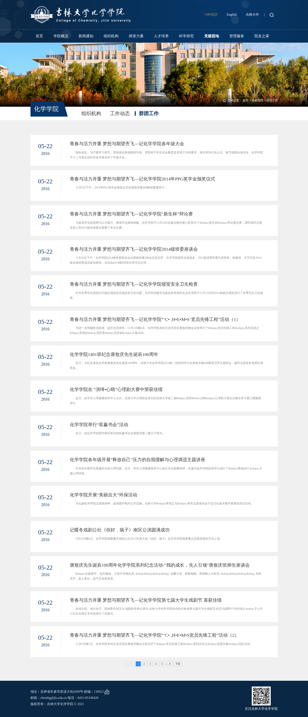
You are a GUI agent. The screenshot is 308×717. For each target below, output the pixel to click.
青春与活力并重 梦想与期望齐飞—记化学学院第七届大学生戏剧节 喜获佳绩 (146, 600)
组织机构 (111, 36)
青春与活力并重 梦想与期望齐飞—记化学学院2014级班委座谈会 (134, 249)
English (232, 14)
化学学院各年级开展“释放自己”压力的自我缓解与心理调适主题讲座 (137, 459)
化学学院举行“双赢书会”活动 (99, 424)
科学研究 (186, 36)
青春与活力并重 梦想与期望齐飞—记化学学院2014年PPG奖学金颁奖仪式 (142, 178)
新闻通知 (85, 36)
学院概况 (60, 36)
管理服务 (236, 36)
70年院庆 (211, 14)
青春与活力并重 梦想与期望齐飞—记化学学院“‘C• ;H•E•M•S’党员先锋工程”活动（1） (155, 319)
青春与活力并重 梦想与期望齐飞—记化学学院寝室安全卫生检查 (134, 284)
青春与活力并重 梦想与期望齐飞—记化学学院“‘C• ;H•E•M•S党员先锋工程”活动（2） (154, 635)
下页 (177, 663)
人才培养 (161, 36)
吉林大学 (252, 14)
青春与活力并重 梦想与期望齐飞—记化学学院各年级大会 (127, 143)
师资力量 (136, 36)
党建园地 (211, 36)
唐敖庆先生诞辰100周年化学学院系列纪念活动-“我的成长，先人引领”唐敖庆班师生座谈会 (160, 565)
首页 (39, 36)
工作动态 (120, 113)
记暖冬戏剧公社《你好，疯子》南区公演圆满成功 (120, 529)
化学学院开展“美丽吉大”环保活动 (103, 494)
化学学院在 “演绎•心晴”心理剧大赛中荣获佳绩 (116, 389)
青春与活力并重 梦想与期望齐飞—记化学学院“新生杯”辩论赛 (131, 213)
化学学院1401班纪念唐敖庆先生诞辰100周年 (114, 354)
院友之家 (261, 36)
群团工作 (272, 100)
